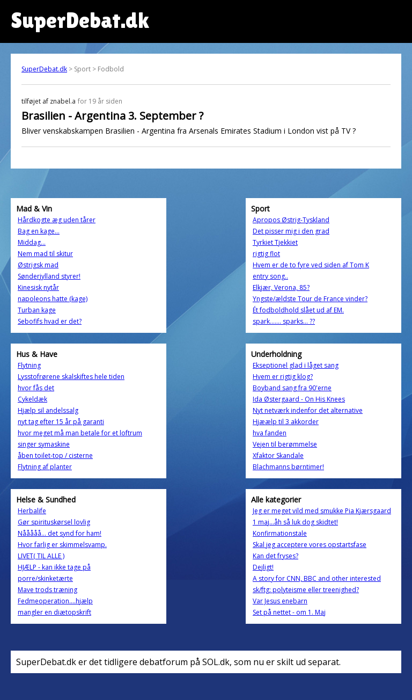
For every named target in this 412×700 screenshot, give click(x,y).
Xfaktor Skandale (278, 455)
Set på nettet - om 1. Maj (289, 612)
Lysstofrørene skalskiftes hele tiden (71, 376)
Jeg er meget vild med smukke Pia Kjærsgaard (322, 510)
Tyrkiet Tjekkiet (275, 242)
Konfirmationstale (280, 533)
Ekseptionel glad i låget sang (296, 365)
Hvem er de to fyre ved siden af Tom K (311, 264)
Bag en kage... (39, 231)
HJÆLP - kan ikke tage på (54, 567)
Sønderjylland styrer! (49, 276)
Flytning (29, 365)
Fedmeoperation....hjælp (55, 601)
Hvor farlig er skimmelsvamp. (62, 544)
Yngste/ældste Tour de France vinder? (310, 298)
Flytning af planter (45, 466)
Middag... (32, 242)
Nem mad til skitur (45, 253)
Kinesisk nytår (38, 287)
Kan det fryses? (275, 555)
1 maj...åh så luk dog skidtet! (295, 522)
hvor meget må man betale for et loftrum (80, 433)
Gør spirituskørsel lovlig (54, 522)
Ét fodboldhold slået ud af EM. (298, 310)
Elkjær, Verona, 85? (281, 287)
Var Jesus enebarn (280, 601)
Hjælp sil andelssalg (48, 410)
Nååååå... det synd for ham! (59, 533)
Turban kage (37, 310)
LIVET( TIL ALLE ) (41, 555)
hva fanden (269, 433)
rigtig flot (266, 253)
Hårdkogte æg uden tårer (56, 219)
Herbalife (32, 510)
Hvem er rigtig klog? (283, 376)
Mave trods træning (47, 589)
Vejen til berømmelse (285, 444)
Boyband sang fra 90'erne (292, 387)
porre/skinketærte (45, 578)
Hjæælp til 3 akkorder (286, 421)
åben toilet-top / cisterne (55, 455)
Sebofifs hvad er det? (50, 321)
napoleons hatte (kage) (52, 298)
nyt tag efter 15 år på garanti (61, 421)
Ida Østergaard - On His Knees (299, 399)
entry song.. (270, 276)
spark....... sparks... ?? (284, 321)
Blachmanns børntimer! (288, 466)
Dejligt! (263, 567)
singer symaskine (44, 444)
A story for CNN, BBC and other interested (317, 578)
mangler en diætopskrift (54, 612)
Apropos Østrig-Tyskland (291, 219)
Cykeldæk (32, 399)
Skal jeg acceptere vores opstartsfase (309, 544)
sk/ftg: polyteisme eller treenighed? (306, 589)
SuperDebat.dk (44, 69)
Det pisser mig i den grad (291, 231)
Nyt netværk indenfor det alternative (308, 410)
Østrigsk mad (38, 264)
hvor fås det (36, 387)
